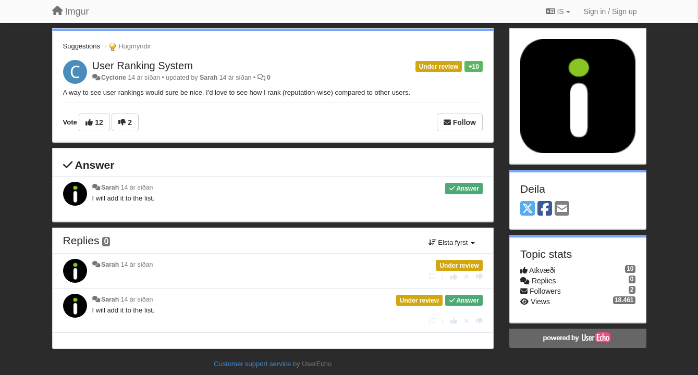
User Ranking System (142, 65)
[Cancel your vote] (466, 277)
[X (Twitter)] (527, 209)
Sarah (208, 77)
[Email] (562, 209)
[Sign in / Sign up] (610, 11)
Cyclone (113, 77)
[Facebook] (544, 209)
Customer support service (252, 364)
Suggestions (82, 46)
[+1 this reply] (453, 277)
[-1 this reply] (479, 277)
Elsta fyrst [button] (451, 242)
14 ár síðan (137, 187)
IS (558, 11)
